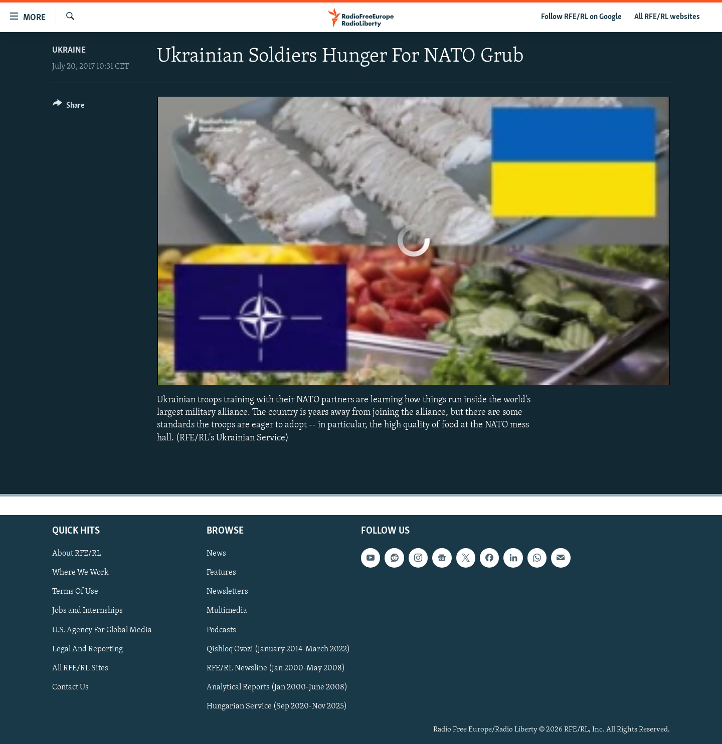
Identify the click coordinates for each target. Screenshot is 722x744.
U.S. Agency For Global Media (102, 630)
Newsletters (227, 592)
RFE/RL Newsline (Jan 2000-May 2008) (276, 668)
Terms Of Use (75, 592)
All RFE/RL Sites (80, 668)
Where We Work (80, 573)
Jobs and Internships (87, 611)
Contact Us (70, 687)
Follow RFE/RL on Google (581, 17)
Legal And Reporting (87, 649)
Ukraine (69, 50)
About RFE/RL (76, 554)
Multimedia (227, 611)
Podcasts (221, 630)
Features (221, 573)
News (216, 554)
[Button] (68, 107)
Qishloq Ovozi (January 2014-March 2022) (278, 649)
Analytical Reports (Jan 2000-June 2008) (277, 687)
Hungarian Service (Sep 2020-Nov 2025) (277, 706)
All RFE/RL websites (667, 17)
